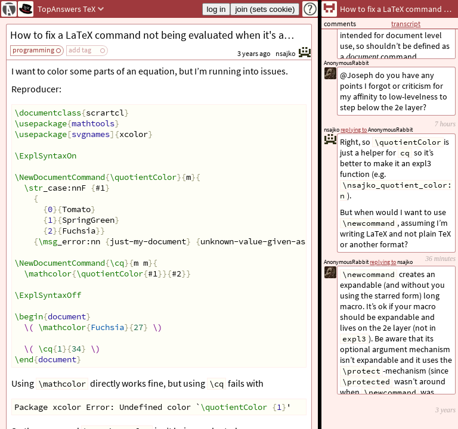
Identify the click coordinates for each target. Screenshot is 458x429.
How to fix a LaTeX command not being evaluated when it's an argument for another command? (160, 35)
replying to (383, 262)
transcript (405, 23)
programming (33, 49)
